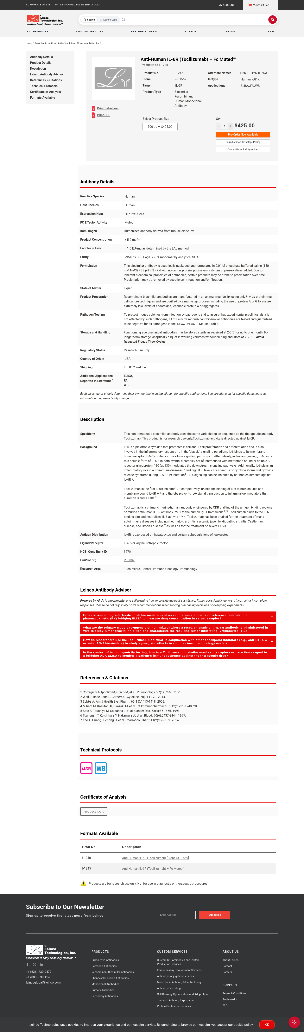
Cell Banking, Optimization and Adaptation (182, 994)
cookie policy (243, 1025)
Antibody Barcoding (169, 988)
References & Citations (46, 80)
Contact (227, 966)
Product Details (40, 63)
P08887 (129, 560)
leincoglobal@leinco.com (43, 982)
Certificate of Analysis (45, 92)
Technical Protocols (44, 86)
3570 (127, 552)
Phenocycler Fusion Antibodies (110, 978)
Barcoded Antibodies (104, 966)
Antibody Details (41, 57)
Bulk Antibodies (105, 960)
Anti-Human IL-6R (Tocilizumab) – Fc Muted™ (153, 869)
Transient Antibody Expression (175, 1000)
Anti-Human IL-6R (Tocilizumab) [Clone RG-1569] (155, 858)
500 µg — (160, 127)
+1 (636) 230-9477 (38, 972)
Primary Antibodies (103, 990)
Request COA (94, 811)
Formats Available (42, 97)
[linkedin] (41, 964)
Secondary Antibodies (105, 996)
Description (38, 68)
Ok (267, 1024)
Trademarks (230, 999)
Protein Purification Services (174, 1006)
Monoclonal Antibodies (105, 984)
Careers (227, 972)
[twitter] (34, 964)
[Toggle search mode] (100, 19)
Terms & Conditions (234, 993)
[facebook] (27, 964)
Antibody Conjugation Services (175, 976)
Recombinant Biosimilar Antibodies (113, 972)
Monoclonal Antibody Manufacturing (179, 982)
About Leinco (230, 960)
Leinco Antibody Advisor (47, 74)
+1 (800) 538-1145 (38, 977)
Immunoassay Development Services (179, 970)
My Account (226, 4)
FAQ (225, 1005)
